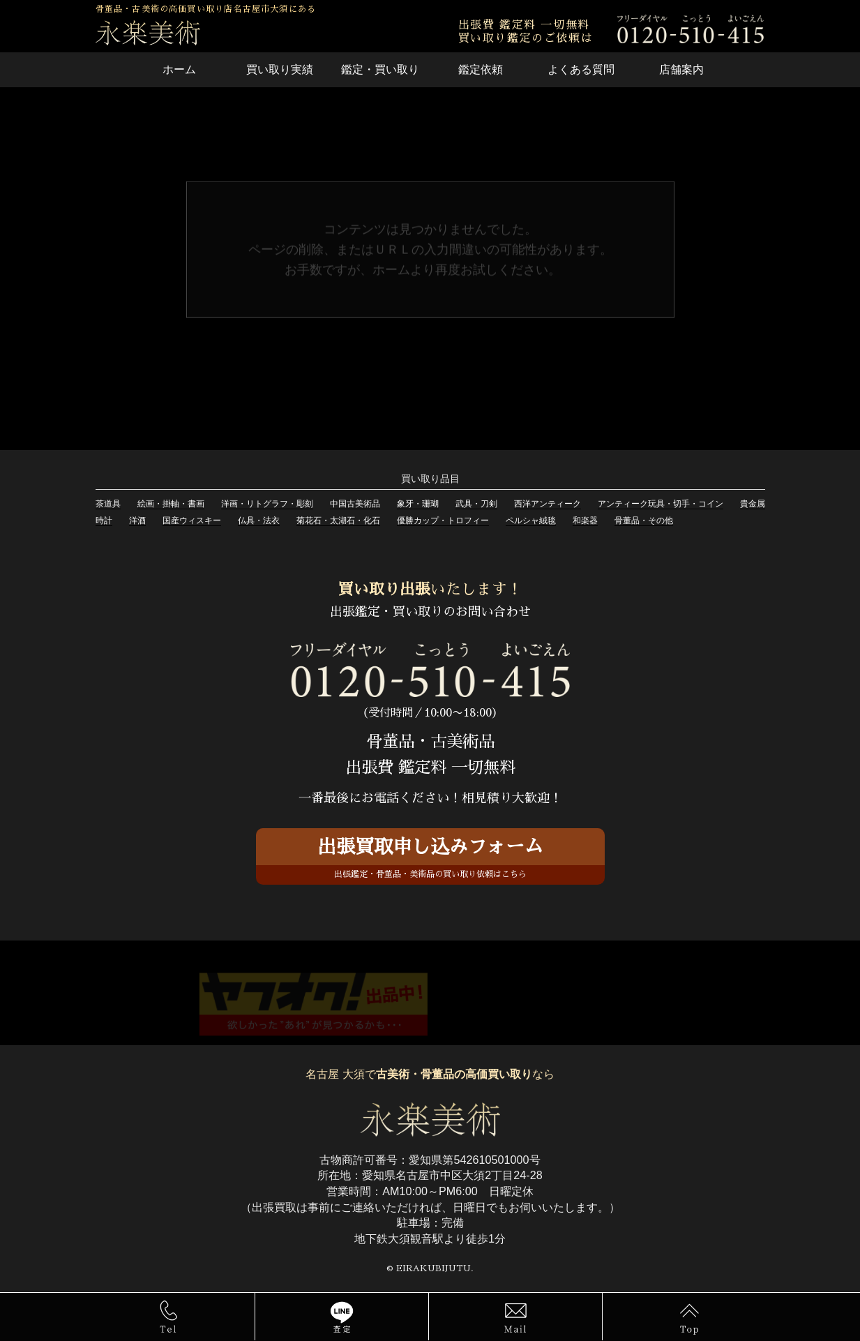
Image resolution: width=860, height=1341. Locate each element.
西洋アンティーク (547, 504)
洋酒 (137, 520)
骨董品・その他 (643, 520)
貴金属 (752, 504)
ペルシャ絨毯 (531, 520)
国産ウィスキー (192, 520)
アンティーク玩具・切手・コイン (660, 504)
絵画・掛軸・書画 (170, 504)
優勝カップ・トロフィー (443, 520)
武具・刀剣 (476, 504)
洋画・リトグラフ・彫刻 (267, 504)
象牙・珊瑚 (418, 504)
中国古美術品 (355, 504)
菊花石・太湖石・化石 (338, 520)
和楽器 (585, 520)
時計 (104, 520)
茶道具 (108, 504)
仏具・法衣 (259, 520)
